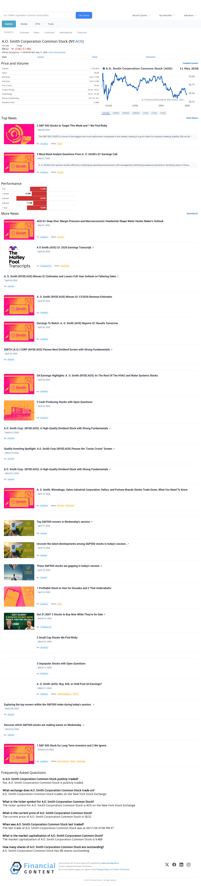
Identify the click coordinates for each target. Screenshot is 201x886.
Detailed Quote (190, 63)
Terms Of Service (121, 869)
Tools (51, 24)
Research (150, 56)
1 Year (145, 113)
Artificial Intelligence (64, 694)
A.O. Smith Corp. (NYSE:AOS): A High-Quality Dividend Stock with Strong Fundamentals (57, 428)
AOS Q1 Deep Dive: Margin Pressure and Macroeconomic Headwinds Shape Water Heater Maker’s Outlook (100, 221)
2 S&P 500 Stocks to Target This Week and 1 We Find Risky (72, 125)
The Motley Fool (46, 266)
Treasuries (82, 32)
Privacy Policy (102, 869)
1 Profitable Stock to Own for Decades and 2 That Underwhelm (74, 588)
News (36, 32)
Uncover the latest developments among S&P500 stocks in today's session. (83, 543)
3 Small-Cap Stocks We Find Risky (57, 637)
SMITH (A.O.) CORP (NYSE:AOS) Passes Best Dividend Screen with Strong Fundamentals (58, 349)
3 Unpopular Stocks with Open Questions (61, 663)
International (65, 32)
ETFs (37, 24)
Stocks (24, 24)
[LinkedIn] (181, 868)
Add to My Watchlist (56, 52)
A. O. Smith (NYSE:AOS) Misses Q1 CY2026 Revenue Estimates (74, 296)
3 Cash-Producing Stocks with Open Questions (64, 402)
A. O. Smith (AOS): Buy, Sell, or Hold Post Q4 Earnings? (69, 684)
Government (70, 506)
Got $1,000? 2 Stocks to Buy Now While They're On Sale (71, 614)
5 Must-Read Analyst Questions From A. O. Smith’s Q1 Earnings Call (77, 154)
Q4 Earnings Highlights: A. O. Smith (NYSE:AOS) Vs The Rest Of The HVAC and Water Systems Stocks (97, 375)
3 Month (136, 113)
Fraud (59, 604)
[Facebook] (174, 868)
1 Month (125, 113)
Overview (24, 32)
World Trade (65, 266)
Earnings (60, 172)
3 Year (154, 113)
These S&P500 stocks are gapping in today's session (69, 565)
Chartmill (11, 286)
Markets (9, 24)
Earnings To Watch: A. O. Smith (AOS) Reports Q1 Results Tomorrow (77, 323)
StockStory (44, 144)
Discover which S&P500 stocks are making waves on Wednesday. (44, 724)
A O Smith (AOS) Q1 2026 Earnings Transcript (65, 247)
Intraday (106, 113)
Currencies (49, 32)
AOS (79, 41)
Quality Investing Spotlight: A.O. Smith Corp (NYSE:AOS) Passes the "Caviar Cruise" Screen (59, 448)
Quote (41, 56)
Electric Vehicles (62, 761)
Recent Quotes (139, 15)
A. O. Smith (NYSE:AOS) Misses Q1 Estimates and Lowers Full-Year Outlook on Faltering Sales (61, 276)
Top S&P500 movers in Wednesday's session (65, 521)
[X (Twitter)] (167, 868)
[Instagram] (188, 868)
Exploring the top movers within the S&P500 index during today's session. (49, 704)
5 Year (163, 113)
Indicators (189, 15)
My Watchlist (165, 15)
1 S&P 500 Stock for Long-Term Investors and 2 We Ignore (71, 745)
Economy (60, 237)
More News (191, 118)
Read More (192, 213)
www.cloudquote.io (110, 863)
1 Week (116, 113)
